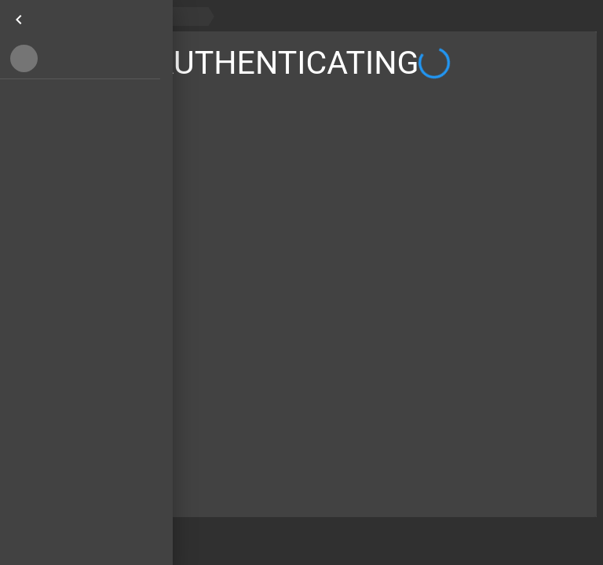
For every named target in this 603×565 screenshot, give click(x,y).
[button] (80, 58)
